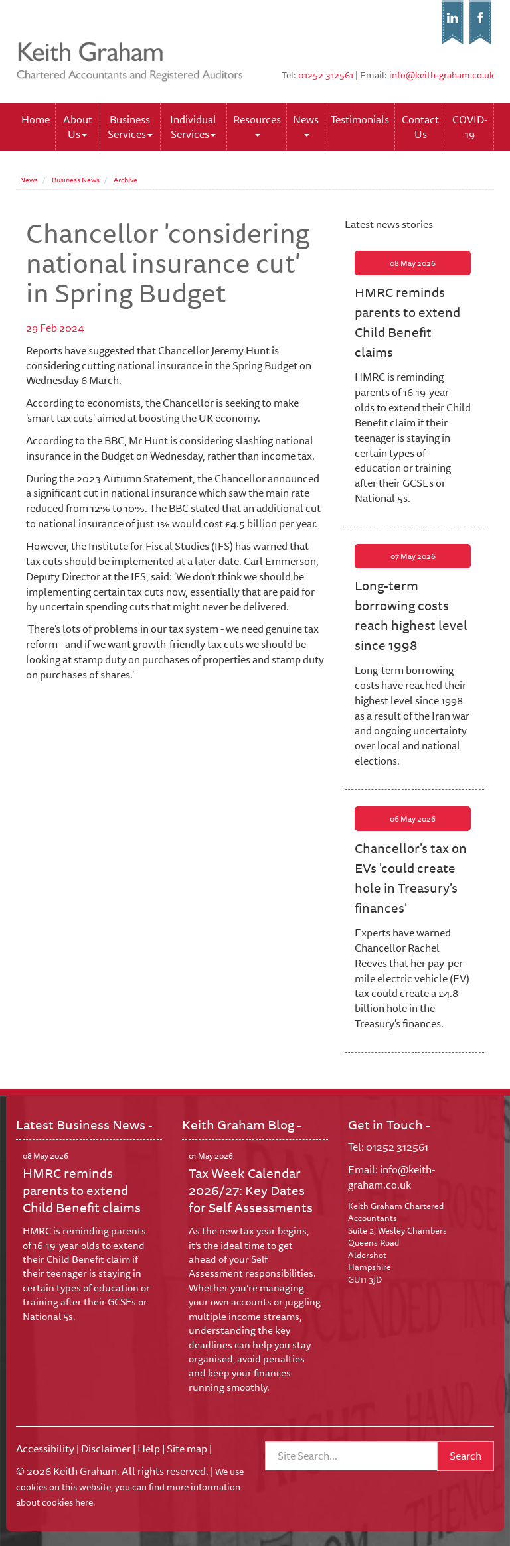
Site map (187, 1448)
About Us (77, 127)
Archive (125, 179)
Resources (257, 124)
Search (465, 1455)
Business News (76, 179)
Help (148, 1448)
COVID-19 (469, 127)
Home (35, 119)
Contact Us (420, 127)
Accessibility (45, 1448)
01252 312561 (325, 75)
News (306, 124)
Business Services (130, 127)
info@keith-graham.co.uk (441, 75)
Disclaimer (106, 1448)
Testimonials (360, 119)
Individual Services (193, 127)
